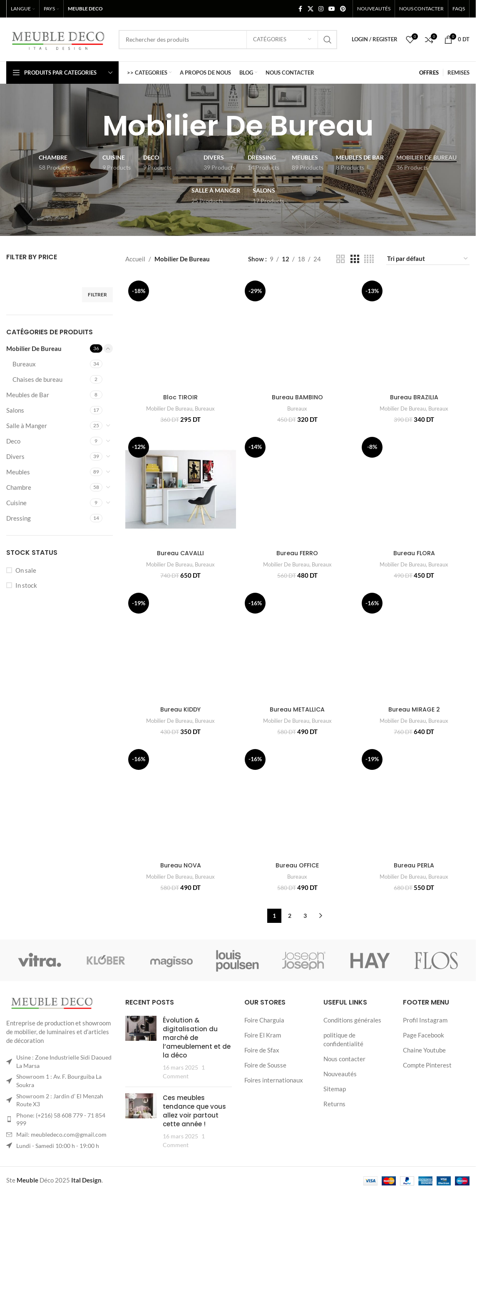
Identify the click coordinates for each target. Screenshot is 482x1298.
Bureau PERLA (415, 938)
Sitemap (334, 1161)
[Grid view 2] (340, 259)
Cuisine (16, 502)
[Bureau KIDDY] (179, 663)
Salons (15, 410)
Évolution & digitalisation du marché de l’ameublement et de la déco (197, 1111)
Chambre (18, 487)
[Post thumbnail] (141, 1121)
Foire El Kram (262, 1108)
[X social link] (310, 9)
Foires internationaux (273, 1153)
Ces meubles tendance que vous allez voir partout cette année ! (194, 1183)
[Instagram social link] (321, 9)
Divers (15, 456)
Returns (334, 1176)
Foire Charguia (264, 1093)
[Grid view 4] (369, 259)
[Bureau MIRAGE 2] (415, 692)
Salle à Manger (26, 425)
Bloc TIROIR (179, 414)
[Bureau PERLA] (415, 875)
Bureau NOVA (180, 909)
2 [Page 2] (289, 988)
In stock (26, 585)
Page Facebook (423, 1108)
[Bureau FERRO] (297, 507)
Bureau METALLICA (297, 690)
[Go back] (92, 126)
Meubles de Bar (27, 394)
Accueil (135, 259)
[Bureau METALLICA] (297, 646)
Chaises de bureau (37, 379)
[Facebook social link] (300, 9)
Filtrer (97, 294)
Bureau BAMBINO (297, 395)
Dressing (18, 518)
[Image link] (52, 1076)
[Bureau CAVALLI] (179, 507)
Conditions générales (352, 1093)
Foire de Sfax (261, 1123)
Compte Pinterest (427, 1138)
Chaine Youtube (424, 1123)
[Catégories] (282, 39)
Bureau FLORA (415, 543)
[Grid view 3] (354, 259)
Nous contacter (344, 1131)
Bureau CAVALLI (179, 570)
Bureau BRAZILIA (415, 398)
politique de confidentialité (343, 1112)
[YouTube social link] (332, 9)
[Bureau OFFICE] (297, 875)
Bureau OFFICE (297, 938)
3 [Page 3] (305, 988)
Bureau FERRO (297, 570)
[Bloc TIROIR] (179, 342)
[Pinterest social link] (343, 9)
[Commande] (428, 259)
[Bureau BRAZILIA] (415, 334)
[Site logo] (58, 38)
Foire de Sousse (265, 1138)
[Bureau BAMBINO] (297, 332)
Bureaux (24, 364)
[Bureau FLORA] (415, 494)
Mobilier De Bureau (34, 348)
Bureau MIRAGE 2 (415, 781)
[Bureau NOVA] (179, 861)
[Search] (228, 39)
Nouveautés (340, 1146)
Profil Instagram (425, 1093)
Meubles (18, 472)
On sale (25, 570)
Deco (13, 441)
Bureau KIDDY (179, 725)
